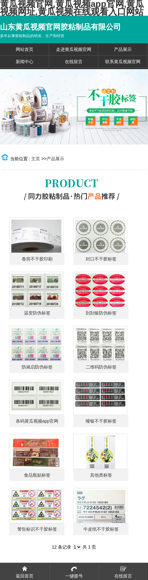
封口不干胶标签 (101, 258)
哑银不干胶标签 (101, 421)
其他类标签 (101, 475)
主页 (35, 158)
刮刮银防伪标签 (101, 312)
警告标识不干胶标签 (37, 529)
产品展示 (55, 158)
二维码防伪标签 (101, 366)
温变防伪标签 (37, 312)
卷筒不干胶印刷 (37, 258)
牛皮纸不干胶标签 (101, 529)
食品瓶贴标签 (37, 475)
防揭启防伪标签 (37, 366)
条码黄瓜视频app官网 (37, 421)
